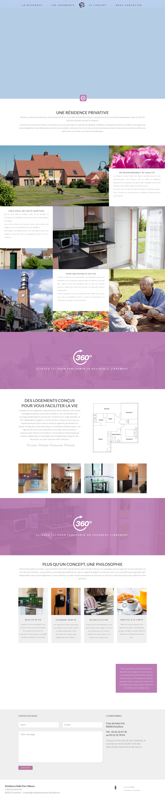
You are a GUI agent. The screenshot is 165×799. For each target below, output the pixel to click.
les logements (63, 5)
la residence (32, 5)
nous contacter (129, 5)
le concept (98, 5)
